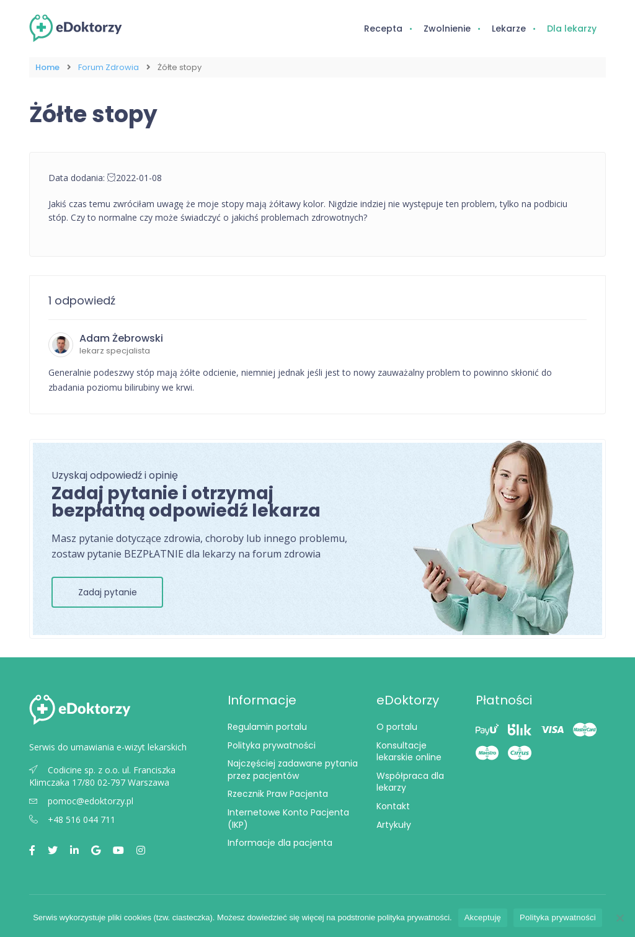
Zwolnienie (447, 28)
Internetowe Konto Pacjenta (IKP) (288, 818)
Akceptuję (482, 917)
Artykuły (393, 825)
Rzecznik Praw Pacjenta (278, 794)
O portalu (396, 727)
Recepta (383, 28)
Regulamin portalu (267, 727)
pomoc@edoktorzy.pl (81, 801)
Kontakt (393, 806)
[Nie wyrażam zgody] (619, 918)
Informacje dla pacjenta (280, 843)
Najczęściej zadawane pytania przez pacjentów (293, 769)
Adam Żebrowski (121, 338)
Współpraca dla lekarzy (410, 782)
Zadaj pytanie (107, 592)
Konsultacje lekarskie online (409, 751)
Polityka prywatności (272, 745)
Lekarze (509, 28)
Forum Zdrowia (108, 67)
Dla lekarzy (572, 28)
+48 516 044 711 (72, 819)
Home (47, 67)
